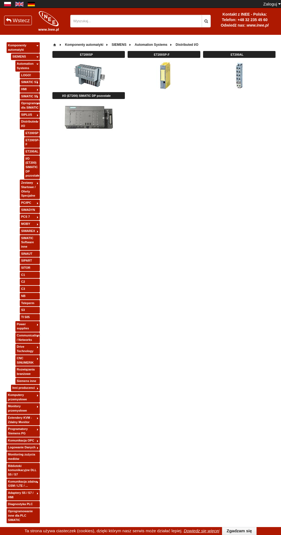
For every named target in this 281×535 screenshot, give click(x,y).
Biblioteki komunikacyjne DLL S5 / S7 (22, 470)
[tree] (23, 283)
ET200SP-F (33, 142)
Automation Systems (25, 66)
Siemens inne (26, 381)
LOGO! (26, 75)
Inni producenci (23, 387)
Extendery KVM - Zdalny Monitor (20, 420)
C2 (23, 281)
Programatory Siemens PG (18, 431)
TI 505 (25, 317)
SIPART (26, 260)
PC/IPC (26, 202)
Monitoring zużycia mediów (21, 456)
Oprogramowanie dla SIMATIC (30, 105)
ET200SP (32, 133)
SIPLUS (26, 114)
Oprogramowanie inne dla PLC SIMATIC (20, 515)
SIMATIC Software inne (27, 242)
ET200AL (32, 151)
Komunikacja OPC (21, 440)
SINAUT (26, 253)
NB (23, 296)
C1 (23, 274)
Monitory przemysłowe (17, 408)
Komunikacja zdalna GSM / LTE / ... (22, 484)
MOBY (25, 223)
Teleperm (27, 303)
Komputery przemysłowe (17, 397)
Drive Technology (25, 349)
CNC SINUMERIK (25, 360)
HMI (24, 89)
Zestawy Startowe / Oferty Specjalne (28, 189)
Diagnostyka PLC (20, 504)
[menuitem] (54, 44)
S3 (23, 310)
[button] (206, 21)
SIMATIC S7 (29, 82)
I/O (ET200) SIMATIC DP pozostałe (33, 167)
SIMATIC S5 (29, 96)
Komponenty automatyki (17, 47)
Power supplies (23, 326)
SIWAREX (28, 231)
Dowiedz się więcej (201, 530)
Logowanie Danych (21, 447)
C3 (23, 288)
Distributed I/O (29, 124)
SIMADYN (28, 209)
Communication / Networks (28, 337)
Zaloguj (272, 4)
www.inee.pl (258, 25)
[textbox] (136, 21)
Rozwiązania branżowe (26, 371)
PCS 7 (25, 216)
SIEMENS (19, 56)
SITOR (25, 267)
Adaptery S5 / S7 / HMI (20, 495)
